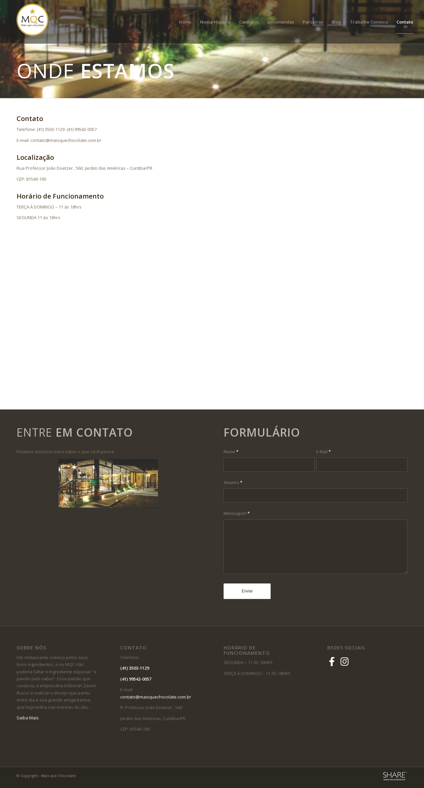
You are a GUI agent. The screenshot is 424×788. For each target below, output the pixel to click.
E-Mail (323, 452)
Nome (231, 452)
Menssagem (237, 513)
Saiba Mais (28, 718)
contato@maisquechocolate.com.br (157, 697)
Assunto (233, 482)
